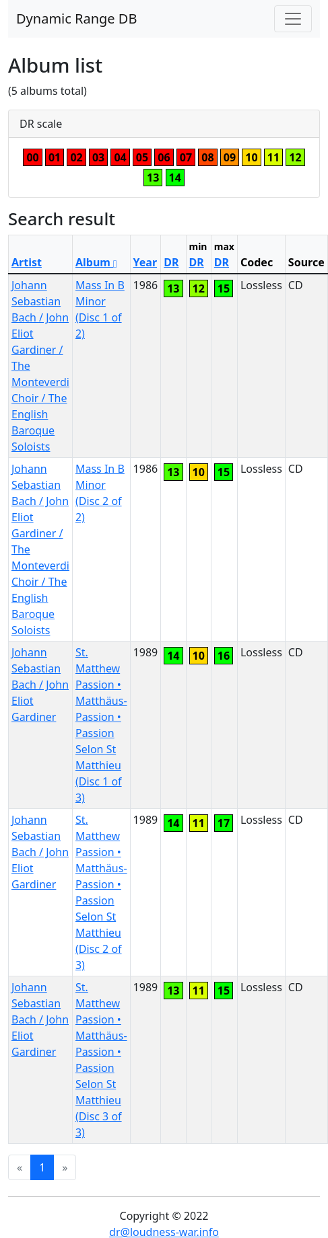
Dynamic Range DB (76, 18)
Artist (26, 262)
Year (145, 262)
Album (96, 262)
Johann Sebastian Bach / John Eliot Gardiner (40, 684)
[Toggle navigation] (293, 18)
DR (171, 262)
